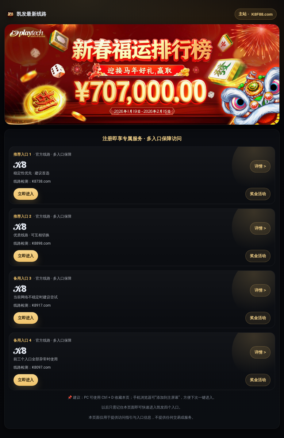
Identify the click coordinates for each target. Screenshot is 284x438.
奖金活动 (258, 194)
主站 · (256, 14)
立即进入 (26, 194)
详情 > (260, 166)
